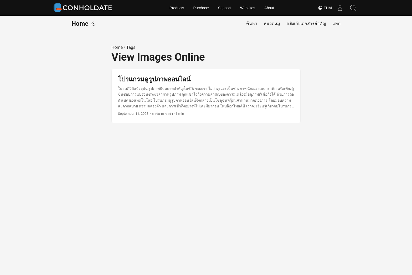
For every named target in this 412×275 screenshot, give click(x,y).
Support (224, 8)
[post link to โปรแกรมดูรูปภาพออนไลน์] (206, 96)
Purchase (201, 8)
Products (176, 8)
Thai (325, 8)
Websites (247, 8)
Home (79, 23)
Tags (131, 47)
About (269, 8)
